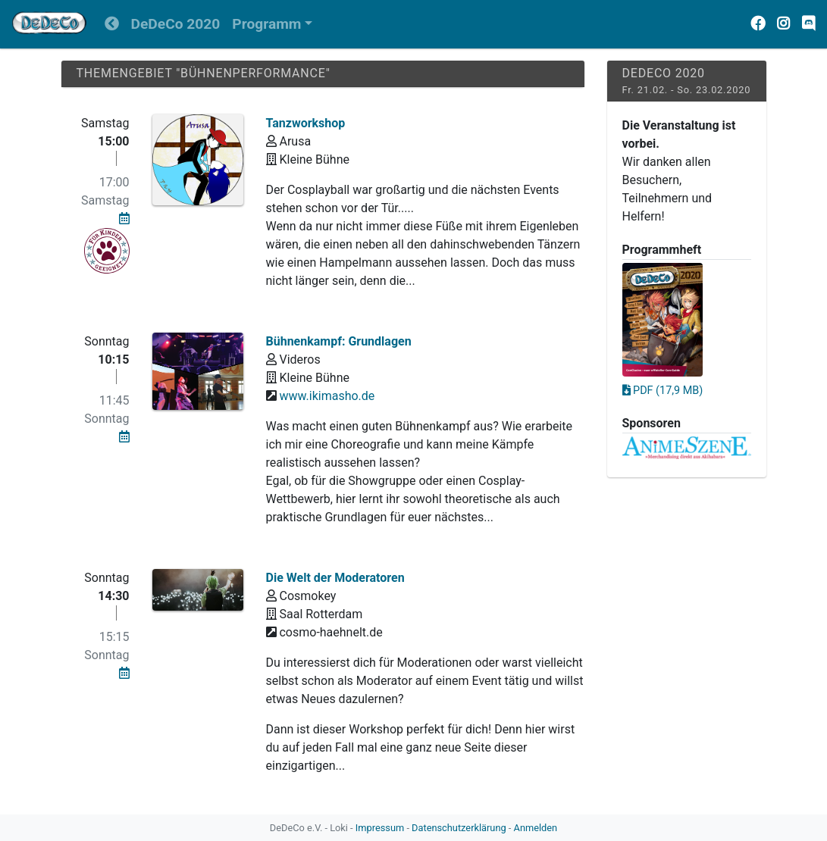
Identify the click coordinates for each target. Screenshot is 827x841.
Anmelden (536, 827)
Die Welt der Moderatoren (335, 578)
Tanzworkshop (306, 123)
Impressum (380, 827)
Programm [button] (266, 24)
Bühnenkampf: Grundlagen (339, 341)
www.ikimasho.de (326, 396)
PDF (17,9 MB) (662, 390)
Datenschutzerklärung (459, 827)
